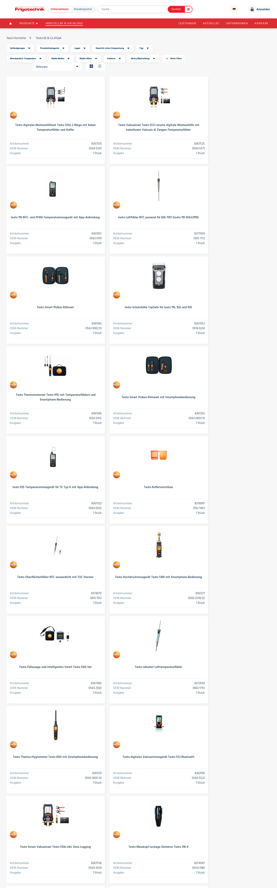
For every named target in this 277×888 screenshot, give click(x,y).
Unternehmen (60, 9)
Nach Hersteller (17, 38)
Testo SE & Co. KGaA (49, 38)
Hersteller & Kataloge (65, 24)
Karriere (261, 24)
